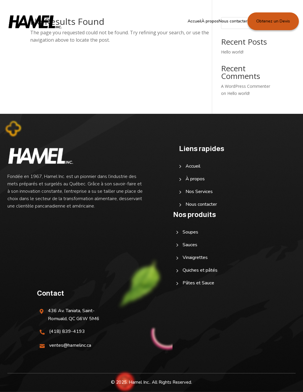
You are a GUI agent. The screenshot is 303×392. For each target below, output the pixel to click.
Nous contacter (233, 21)
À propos (210, 21)
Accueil (195, 21)
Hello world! (232, 52)
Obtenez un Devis (273, 21)
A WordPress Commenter (245, 86)
